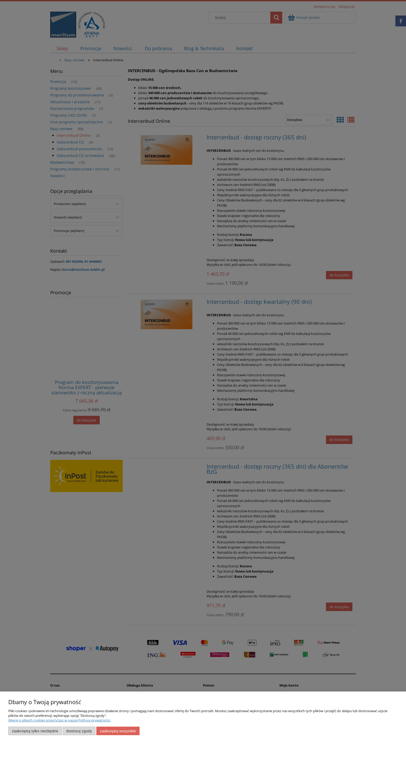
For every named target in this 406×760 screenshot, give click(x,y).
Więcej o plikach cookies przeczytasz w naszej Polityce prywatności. (59, 720)
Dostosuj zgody (79, 731)
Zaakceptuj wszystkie (118, 731)
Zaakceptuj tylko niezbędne (35, 731)
